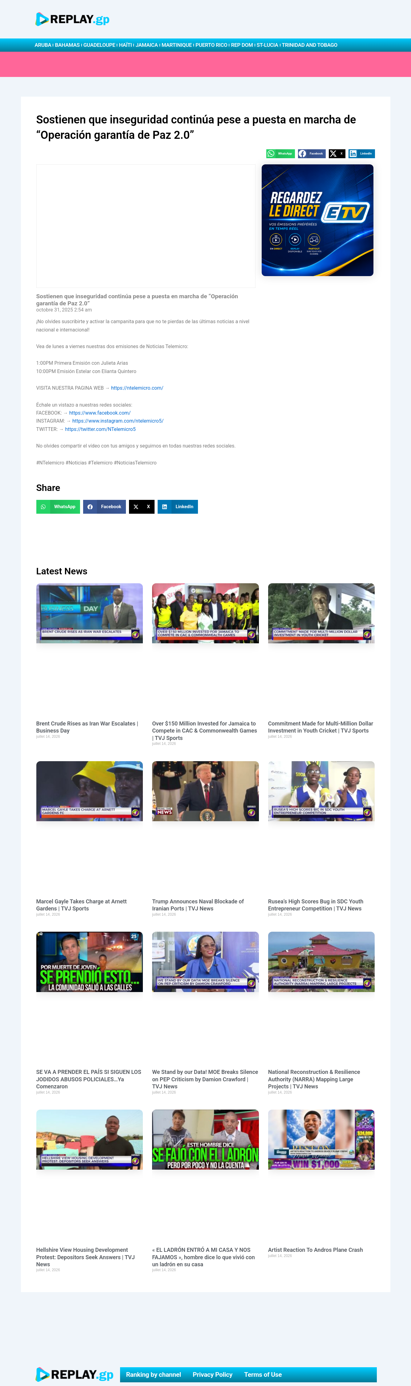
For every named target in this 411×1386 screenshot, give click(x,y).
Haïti (125, 45)
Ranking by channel (153, 1374)
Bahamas (67, 45)
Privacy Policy (212, 1374)
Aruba (43, 45)
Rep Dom (242, 45)
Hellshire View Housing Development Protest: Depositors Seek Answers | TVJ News (85, 1257)
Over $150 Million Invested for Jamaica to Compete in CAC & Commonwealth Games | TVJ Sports (204, 730)
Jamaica (146, 45)
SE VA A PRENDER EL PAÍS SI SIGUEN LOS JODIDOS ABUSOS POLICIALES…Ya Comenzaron (88, 1079)
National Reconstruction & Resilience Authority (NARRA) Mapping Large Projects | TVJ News (314, 1079)
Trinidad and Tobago (309, 45)
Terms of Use (263, 1374)
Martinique (177, 45)
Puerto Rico (211, 45)
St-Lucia (267, 45)
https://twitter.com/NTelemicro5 (100, 429)
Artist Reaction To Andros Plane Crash (315, 1250)
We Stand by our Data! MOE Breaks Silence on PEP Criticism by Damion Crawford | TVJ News (205, 1079)
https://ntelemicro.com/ (137, 388)
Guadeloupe (99, 45)
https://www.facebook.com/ (100, 413)
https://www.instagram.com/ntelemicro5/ (117, 421)
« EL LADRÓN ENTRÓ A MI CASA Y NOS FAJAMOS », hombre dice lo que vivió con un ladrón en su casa (203, 1257)
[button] (280, 153)
